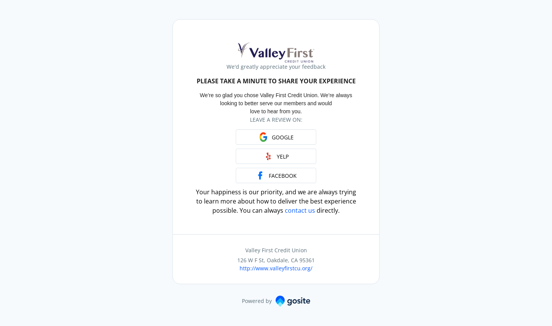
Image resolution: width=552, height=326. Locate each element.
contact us (300, 210)
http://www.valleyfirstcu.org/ (276, 268)
